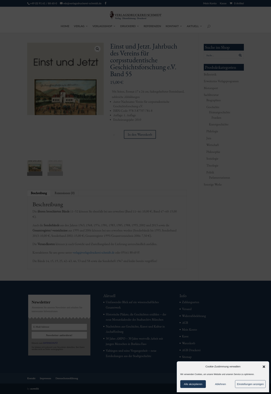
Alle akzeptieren (193, 384)
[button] (264, 366)
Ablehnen (220, 384)
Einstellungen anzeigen (250, 384)
